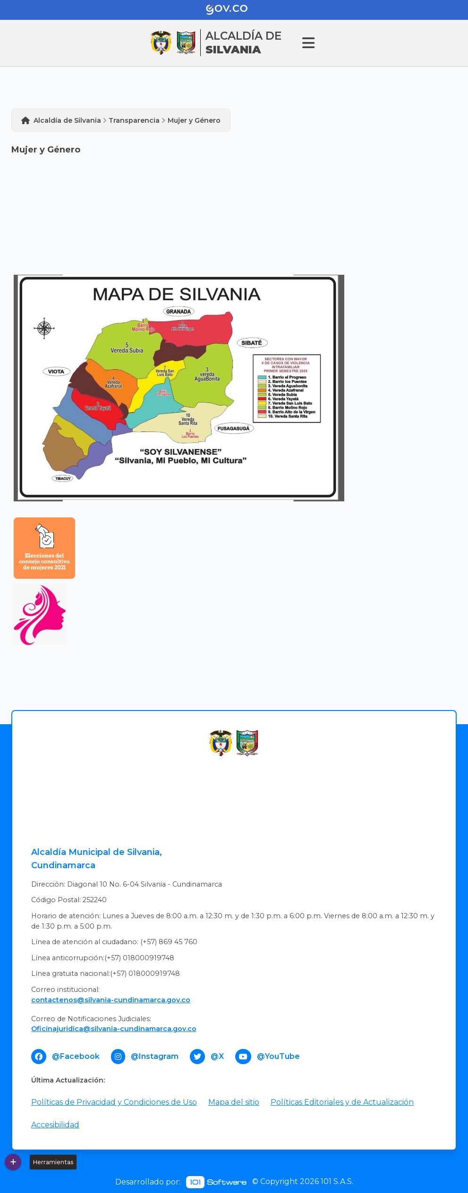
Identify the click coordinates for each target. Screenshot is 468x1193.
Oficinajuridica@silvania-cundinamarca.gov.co (113, 1028)
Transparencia (134, 120)
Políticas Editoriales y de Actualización (342, 1102)
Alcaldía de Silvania (67, 120)
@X (217, 1056)
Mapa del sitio (233, 1102)
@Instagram (155, 1056)
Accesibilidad (55, 1124)
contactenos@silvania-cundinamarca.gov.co (110, 1000)
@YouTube (278, 1056)
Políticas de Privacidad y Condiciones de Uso (114, 1102)
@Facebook (76, 1056)
